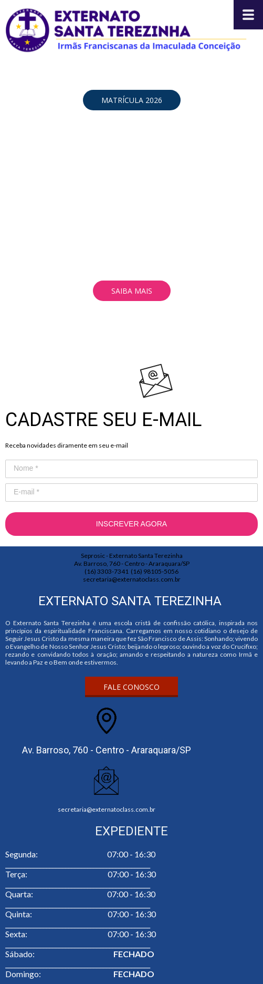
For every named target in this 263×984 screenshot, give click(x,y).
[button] (132, 100)
